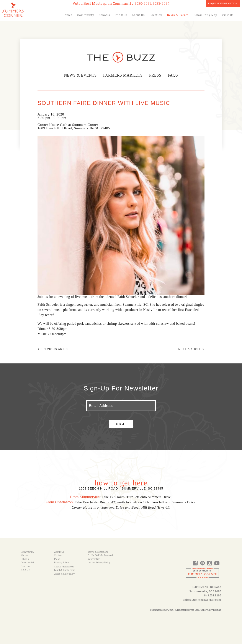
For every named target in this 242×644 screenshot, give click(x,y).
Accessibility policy (64, 573)
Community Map (205, 15)
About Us (138, 15)
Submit (121, 424)
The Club (121, 15)
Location (156, 15)
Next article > (191, 349)
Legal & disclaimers (64, 570)
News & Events (178, 15)
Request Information (222, 3)
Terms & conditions (98, 551)
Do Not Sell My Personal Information (100, 557)
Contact (58, 555)
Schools (104, 15)
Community (85, 15)
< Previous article (55, 349)
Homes (67, 15)
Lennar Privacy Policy (99, 562)
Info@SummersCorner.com (202, 600)
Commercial (27, 562)
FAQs (174, 75)
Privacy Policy (61, 562)
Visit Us (228, 15)
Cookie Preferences (64, 566)
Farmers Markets (123, 75)
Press (156, 75)
